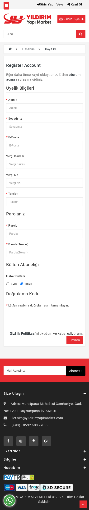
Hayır (26, 284)
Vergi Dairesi (15, 156)
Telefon (13, 193)
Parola (13, 225)
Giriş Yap (45, 4)
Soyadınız (15, 118)
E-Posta (13, 137)
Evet (11, 284)
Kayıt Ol (74, 4)
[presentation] (42, 318)
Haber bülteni (15, 276)
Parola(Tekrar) (18, 244)
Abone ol (75, 371)
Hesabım (28, 49)
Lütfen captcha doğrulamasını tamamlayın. (38, 305)
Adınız (12, 100)
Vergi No (12, 175)
